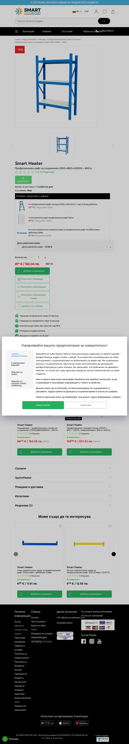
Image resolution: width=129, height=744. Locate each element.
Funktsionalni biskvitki (18, 364)
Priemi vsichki (43, 405)
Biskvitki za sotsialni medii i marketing (19, 383)
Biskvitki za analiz (16, 373)
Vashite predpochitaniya (19, 355)
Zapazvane (85, 405)
